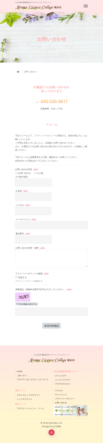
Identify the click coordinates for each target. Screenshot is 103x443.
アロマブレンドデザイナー (28, 395)
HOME (19, 371)
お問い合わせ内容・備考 (30, 247)
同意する (22, 277)
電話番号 (23, 233)
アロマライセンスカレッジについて (32, 379)
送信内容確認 (51, 325)
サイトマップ (61, 394)
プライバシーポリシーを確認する (28, 281)
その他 (38, 173)
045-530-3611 (54, 101)
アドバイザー (61, 375)
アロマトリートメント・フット (30, 408)
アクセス (59, 390)
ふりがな (23, 205)
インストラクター (63, 379)
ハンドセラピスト (25, 399)
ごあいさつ (22, 375)
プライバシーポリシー (44, 135)
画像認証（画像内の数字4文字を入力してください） (44, 289)
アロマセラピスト (63, 383)
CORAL (57, 426)
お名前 (22, 190)
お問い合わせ (23, 173)
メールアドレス (26, 219)
